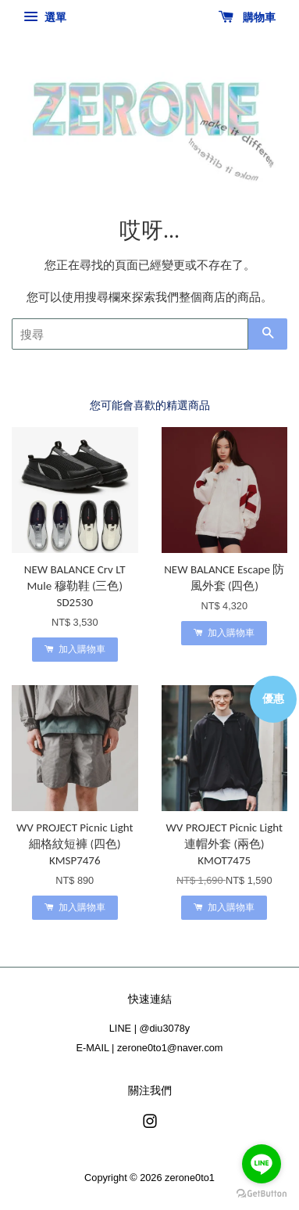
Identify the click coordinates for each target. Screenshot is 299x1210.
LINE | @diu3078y (149, 1028)
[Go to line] (261, 1163)
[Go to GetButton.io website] (262, 1194)
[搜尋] (130, 334)
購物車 (247, 17)
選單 (44, 17)
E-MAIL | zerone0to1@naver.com (150, 1048)
